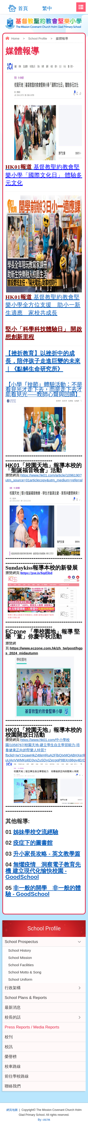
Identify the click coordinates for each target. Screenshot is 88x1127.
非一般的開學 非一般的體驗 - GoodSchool (43, 891)
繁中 (47, 8)
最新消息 (13, 1007)
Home (15, 38)
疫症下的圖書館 (33, 843)
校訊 (9, 1047)
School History (19, 950)
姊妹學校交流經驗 (35, 832)
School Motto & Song (24, 972)
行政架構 (13, 988)
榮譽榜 (11, 1056)
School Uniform (20, 979)
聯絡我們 (13, 1086)
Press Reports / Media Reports (32, 1027)
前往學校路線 (17, 1076)
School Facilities (21, 965)
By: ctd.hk (44, 1119)
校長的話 (13, 1017)
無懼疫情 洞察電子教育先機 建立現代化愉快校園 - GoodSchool (43, 870)
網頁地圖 (12, 1110)
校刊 (9, 1037)
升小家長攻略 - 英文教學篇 (46, 854)
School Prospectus (21, 941)
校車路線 (13, 1066)
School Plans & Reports (26, 997)
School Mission (20, 958)
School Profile (37, 38)
